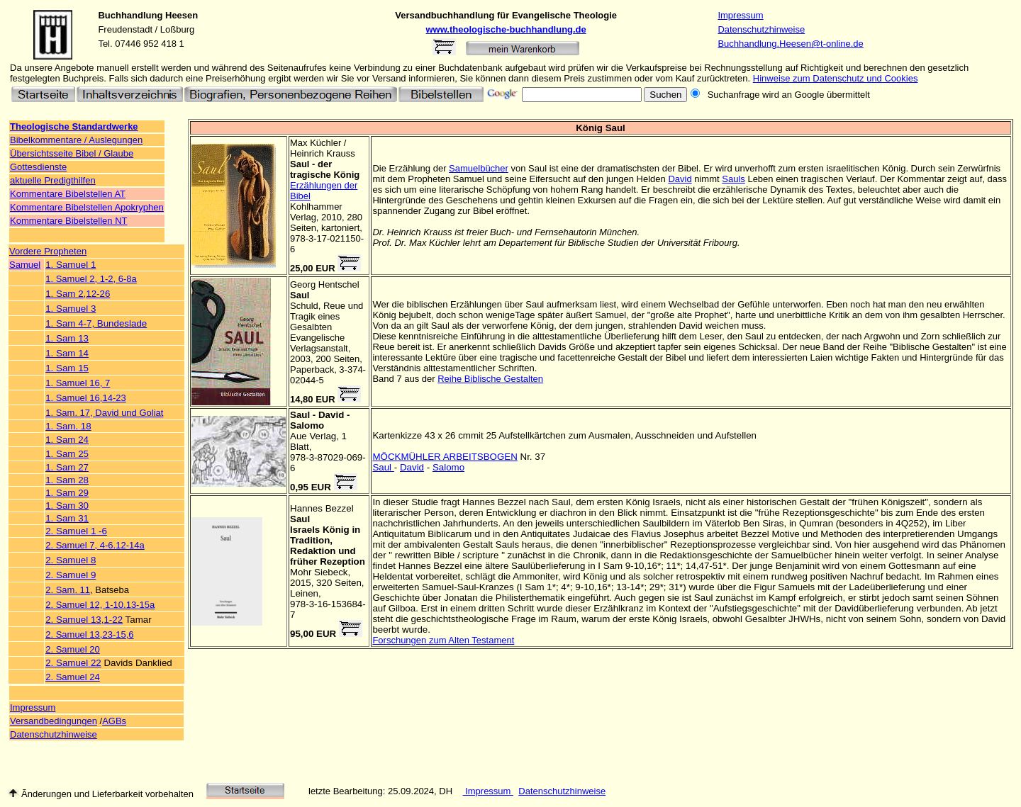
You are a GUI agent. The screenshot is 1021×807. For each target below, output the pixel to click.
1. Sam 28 (67, 480)
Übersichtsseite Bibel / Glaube (71, 153)
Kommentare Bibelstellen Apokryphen (87, 207)
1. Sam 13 (67, 338)
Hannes (306, 508)
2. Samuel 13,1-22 (84, 619)
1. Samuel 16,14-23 (85, 398)
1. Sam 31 (67, 518)
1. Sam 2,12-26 (77, 293)
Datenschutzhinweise (761, 29)
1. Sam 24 (67, 439)
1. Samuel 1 (70, 264)
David (679, 179)
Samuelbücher (478, 168)
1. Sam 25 (67, 453)
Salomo (448, 467)
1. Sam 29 (67, 492)
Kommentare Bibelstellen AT (67, 193)
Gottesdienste (38, 167)
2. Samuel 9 (70, 575)
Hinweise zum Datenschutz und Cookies (835, 78)
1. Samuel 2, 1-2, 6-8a (91, 278)
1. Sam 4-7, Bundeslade (96, 323)
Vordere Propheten (48, 251)
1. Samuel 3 (70, 308)
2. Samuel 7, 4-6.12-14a (94, 545)
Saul (383, 467)
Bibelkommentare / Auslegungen (76, 140)
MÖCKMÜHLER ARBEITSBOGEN (444, 456)
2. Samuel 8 (70, 560)
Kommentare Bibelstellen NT (68, 220)
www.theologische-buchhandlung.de (506, 29)
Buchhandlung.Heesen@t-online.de (790, 43)
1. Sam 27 (67, 467)
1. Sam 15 (67, 368)
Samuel (24, 264)
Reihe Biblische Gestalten (490, 378)
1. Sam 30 (67, 505)
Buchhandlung (130, 15)
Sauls (733, 179)
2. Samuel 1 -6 (76, 531)
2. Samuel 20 (72, 649)
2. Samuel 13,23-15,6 (89, 634)
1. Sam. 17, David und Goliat (104, 412)
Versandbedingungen (53, 721)
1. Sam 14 (67, 353)
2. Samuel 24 (72, 677)
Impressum (740, 15)
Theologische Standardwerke (74, 126)
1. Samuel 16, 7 (77, 383)
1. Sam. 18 (68, 426)
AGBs (114, 721)
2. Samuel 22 (73, 663)
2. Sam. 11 (67, 590)
